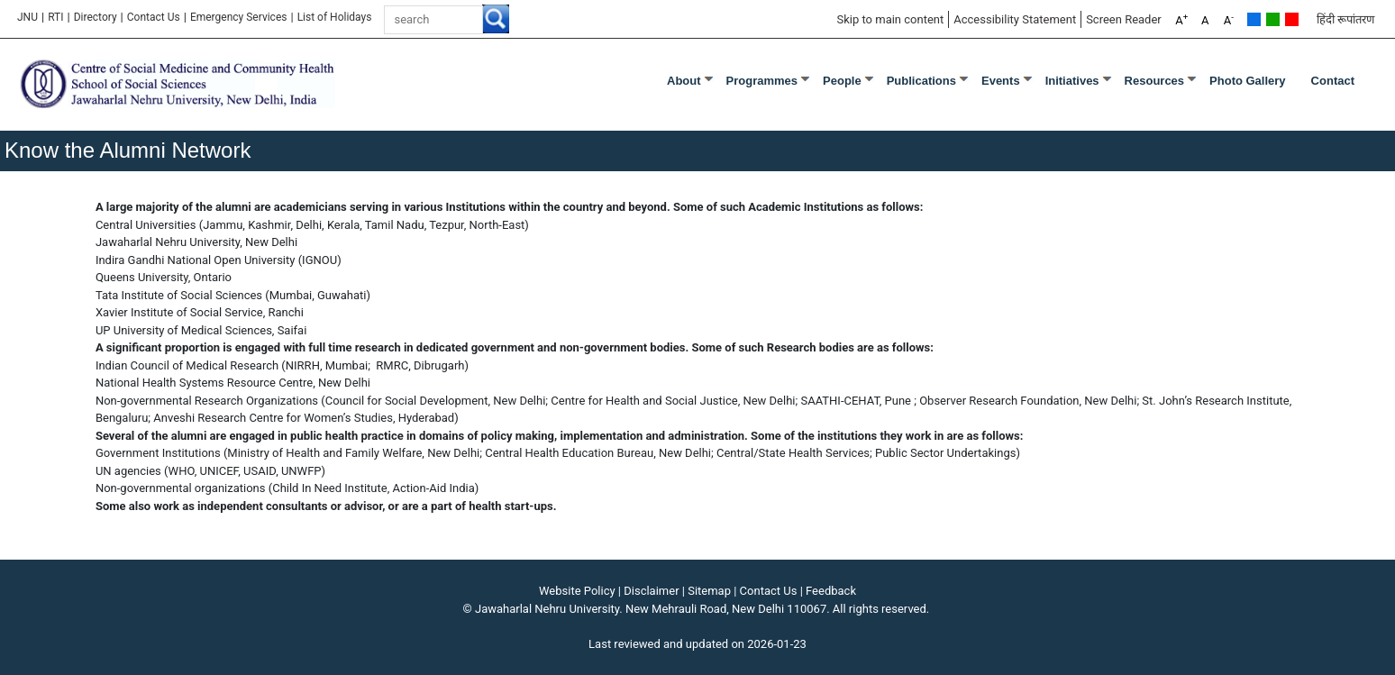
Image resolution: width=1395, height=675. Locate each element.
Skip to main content (890, 19)
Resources (1154, 80)
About (684, 80)
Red (1292, 19)
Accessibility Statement (1014, 19)
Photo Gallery (1247, 80)
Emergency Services (238, 17)
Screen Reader (1124, 19)
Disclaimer (651, 590)
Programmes (762, 80)
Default (1254, 19)
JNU (27, 17)
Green (1273, 19)
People (842, 80)
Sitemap (709, 590)
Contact (1332, 80)
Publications (921, 80)
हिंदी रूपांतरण (1345, 19)
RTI (55, 17)
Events (1000, 80)
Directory (95, 17)
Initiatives (1072, 80)
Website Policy (577, 590)
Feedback (831, 590)
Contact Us (153, 17)
